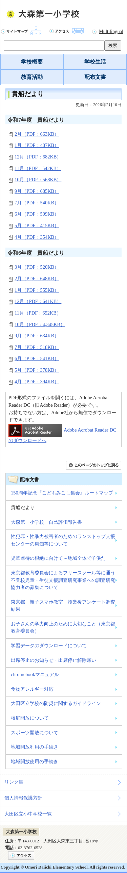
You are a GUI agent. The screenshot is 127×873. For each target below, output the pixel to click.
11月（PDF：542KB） (38, 168)
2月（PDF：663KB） (37, 134)
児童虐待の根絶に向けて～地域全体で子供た (58, 558)
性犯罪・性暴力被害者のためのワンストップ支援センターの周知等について (63, 540)
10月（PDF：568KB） (38, 179)
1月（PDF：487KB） (37, 145)
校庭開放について (30, 718)
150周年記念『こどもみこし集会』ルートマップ (62, 493)
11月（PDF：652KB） (38, 313)
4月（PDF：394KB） (37, 381)
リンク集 (13, 782)
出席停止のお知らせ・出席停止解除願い (53, 660)
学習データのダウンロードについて (49, 645)
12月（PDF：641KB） (38, 301)
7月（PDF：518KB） (37, 347)
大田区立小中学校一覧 (28, 814)
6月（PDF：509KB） (37, 214)
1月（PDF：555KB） (37, 290)
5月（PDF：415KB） (37, 225)
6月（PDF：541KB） (37, 358)
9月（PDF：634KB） (37, 335)
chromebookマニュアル (35, 674)
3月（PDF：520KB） (37, 267)
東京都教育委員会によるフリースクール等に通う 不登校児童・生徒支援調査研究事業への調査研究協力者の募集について (63, 580)
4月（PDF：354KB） (37, 237)
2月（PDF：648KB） (37, 278)
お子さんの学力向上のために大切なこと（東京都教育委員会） (63, 627)
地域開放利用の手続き (34, 747)
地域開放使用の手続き (34, 761)
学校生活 (95, 62)
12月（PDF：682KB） (38, 157)
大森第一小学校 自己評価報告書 (46, 522)
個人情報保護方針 (23, 798)
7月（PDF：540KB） (37, 202)
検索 (112, 45)
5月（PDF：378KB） (37, 370)
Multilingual (111, 31)
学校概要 (32, 62)
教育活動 (32, 77)
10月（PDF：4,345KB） (40, 324)
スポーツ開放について (34, 732)
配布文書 (95, 77)
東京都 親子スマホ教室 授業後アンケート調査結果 (63, 605)
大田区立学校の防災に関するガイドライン (56, 703)
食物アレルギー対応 (32, 689)
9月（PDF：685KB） (37, 191)
